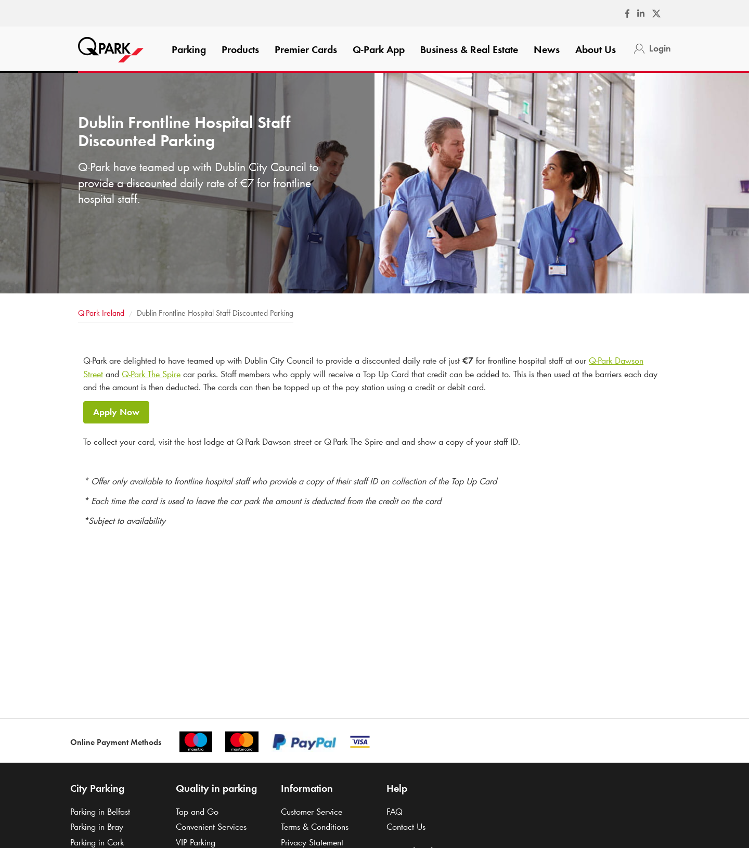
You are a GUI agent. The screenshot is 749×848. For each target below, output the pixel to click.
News (547, 49)
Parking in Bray (96, 826)
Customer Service (311, 811)
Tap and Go (197, 811)
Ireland (101, 313)
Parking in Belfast (100, 811)
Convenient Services (211, 826)
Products (240, 49)
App (379, 49)
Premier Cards (306, 49)
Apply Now (116, 412)
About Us (595, 49)
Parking (189, 49)
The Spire (151, 374)
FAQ (394, 811)
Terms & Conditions (314, 826)
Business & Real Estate (469, 49)
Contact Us (405, 826)
